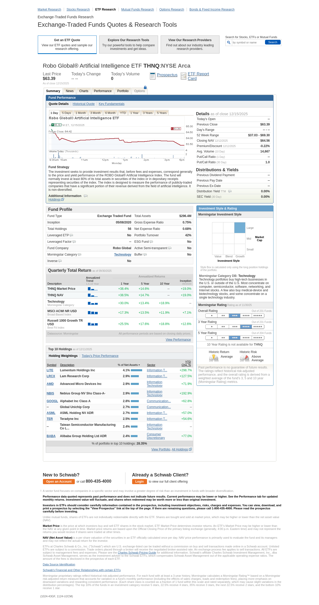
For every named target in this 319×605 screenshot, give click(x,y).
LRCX (51, 376)
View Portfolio (160, 449)
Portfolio (123, 91)
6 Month (110, 112)
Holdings (55, 199)
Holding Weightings (63, 356)
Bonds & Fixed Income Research (211, 9)
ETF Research (105, 9)
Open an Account (59, 481)
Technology (122, 254)
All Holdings (180, 449)
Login (139, 481)
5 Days (66, 112)
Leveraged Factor (60, 241)
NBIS (50, 393)
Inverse (53, 261)
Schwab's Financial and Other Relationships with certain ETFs (82, 570)
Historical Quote (84, 104)
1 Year (134, 112)
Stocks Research (78, 9)
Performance (103, 91)
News (70, 91)
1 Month (81, 112)
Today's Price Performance (100, 356)
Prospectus (167, 75)
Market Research (49, 9)
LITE (50, 370)
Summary (53, 91)
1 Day (54, 112)
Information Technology (154, 383)
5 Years (162, 112)
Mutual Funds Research (137, 9)
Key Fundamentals (111, 104)
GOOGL (52, 401)
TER (50, 419)
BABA (51, 436)
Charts (83, 91)
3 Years (148, 112)
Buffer (138, 254)
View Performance (178, 339)
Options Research (171, 9)
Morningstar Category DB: (219, 276)
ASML (51, 413)
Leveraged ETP (58, 235)
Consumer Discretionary (156, 436)
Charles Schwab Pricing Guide (137, 552)
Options (139, 91)
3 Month (95, 112)
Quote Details (59, 104)
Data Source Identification (59, 564)
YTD (123, 112)
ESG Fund (141, 241)
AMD (50, 384)
